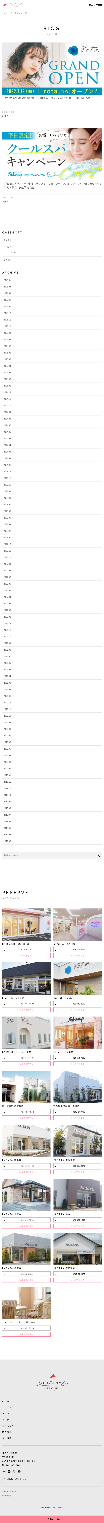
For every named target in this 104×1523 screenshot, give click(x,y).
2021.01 (7, 695)
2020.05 (7, 748)
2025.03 (7, 372)
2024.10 (7, 405)
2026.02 (7, 299)
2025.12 (7, 313)
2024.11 (7, 398)
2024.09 (7, 412)
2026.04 (7, 286)
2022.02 (7, 610)
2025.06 (7, 352)
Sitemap (6, 1495)
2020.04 (7, 755)
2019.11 (7, 788)
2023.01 (7, 537)
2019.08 (7, 808)
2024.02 (7, 458)
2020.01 (7, 775)
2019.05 (7, 828)
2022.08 (7, 570)
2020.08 (7, 728)
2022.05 (7, 590)
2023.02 (7, 530)
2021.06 (7, 662)
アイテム (7, 240)
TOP (5, 12)
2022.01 (7, 616)
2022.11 (7, 550)
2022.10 (7, 557)
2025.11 (7, 319)
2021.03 (7, 682)
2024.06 (7, 431)
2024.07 (7, 425)
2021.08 (7, 649)
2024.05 (7, 438)
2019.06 (7, 821)
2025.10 (7, 326)
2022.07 (7, 577)
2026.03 (7, 293)
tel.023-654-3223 (11, 1464)
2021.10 (7, 636)
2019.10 (7, 795)
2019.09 (7, 801)
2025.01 (7, 385)
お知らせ (8, 246)
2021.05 (7, 669)
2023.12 (7, 471)
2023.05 (7, 517)
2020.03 (7, 761)
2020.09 (7, 722)
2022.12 (7, 544)
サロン (5, 1413)
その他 (7, 259)
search (98, 855)
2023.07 (7, 504)
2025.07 (7, 346)
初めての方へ (9, 1425)
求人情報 (7, 1431)
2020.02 (7, 768)
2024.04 (7, 445)
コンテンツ (8, 1407)
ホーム (5, 1401)
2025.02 (7, 379)
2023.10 (7, 484)
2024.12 (7, 392)
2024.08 (7, 418)
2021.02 (7, 689)
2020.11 (7, 709)
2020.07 (7, 735)
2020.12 (7, 702)
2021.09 (7, 643)
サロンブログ (10, 253)
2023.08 (7, 497)
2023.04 (7, 524)
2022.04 (7, 596)
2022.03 (7, 603)
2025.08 (7, 339)
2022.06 (7, 583)
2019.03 (7, 841)
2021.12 (7, 623)
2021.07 (7, 656)
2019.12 (7, 781)
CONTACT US (17, 1479)
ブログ (5, 1419)
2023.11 (7, 478)
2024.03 (7, 451)
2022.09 (7, 563)
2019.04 (7, 834)
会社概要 (7, 1438)
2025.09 (7, 332)
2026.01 (7, 306)
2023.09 (7, 491)
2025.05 (7, 359)
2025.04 (7, 365)
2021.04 (7, 676)
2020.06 (7, 742)
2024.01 (7, 464)
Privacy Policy (9, 1491)
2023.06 (7, 511)
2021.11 (7, 629)
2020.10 (7, 715)
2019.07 (7, 814)
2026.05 (7, 280)
